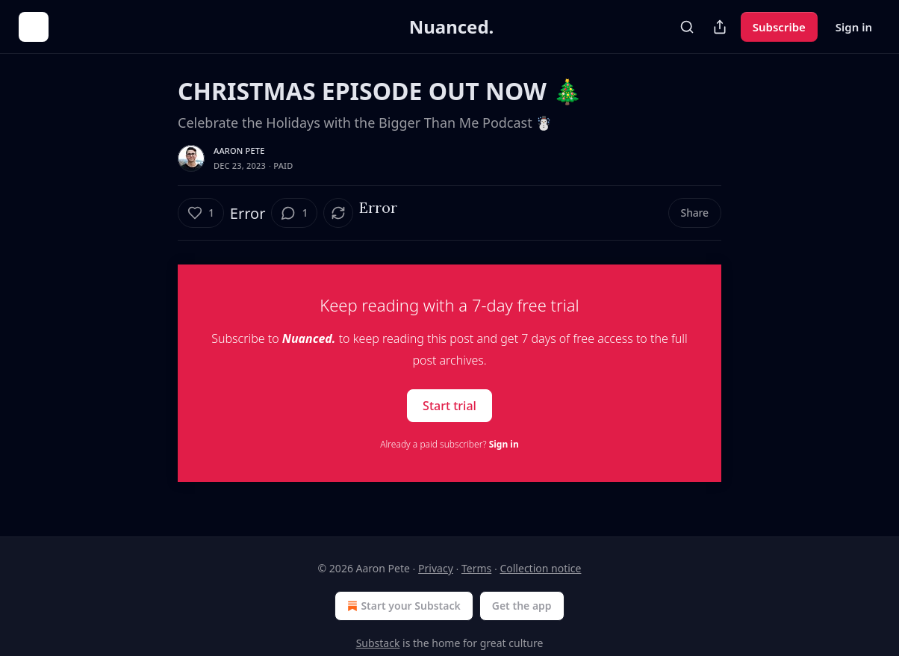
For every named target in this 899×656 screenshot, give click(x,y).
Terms (476, 568)
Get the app (522, 605)
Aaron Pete (239, 150)
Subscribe (779, 26)
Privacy (435, 568)
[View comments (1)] (294, 213)
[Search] (687, 27)
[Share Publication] (720, 27)
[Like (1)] (201, 213)
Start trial (449, 405)
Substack (378, 643)
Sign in (854, 26)
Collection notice (540, 568)
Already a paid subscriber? (449, 444)
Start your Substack (402, 606)
